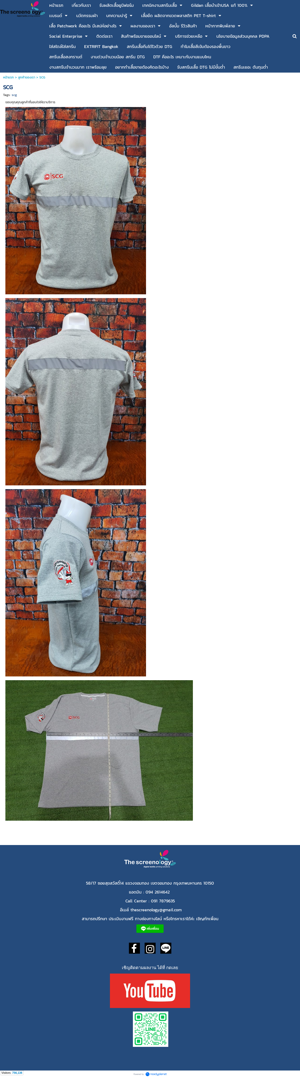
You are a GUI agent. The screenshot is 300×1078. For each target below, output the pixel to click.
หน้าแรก (9, 77)
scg (14, 94)
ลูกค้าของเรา (26, 77)
